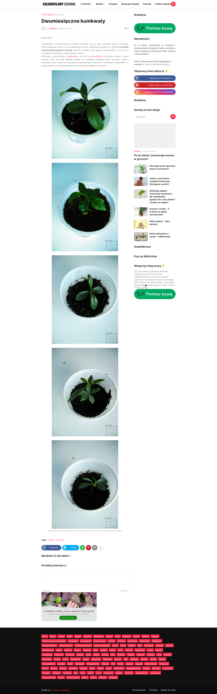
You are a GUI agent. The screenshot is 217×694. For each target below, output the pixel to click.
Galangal (160, 646)
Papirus (54, 669)
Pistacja (146, 669)
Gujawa (77, 650)
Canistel (145, 637)
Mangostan (96, 659)
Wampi (84, 678)
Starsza (124, 591)
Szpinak (119, 673)
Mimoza (118, 659)
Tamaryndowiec (141, 673)
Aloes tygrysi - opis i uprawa (159, 222)
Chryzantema (86, 641)
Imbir (120, 650)
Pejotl (92, 669)
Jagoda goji (140, 650)
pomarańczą (97, 56)
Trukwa (61, 678)
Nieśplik (105, 664)
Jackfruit (129, 650)
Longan (57, 659)
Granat (59, 650)
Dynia (123, 646)
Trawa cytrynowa (49, 678)
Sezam (90, 673)
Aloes (45, 637)
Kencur (96, 655)
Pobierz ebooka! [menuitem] (163, 4)
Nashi (70, 664)
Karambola (59, 655)
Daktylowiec (144, 641)
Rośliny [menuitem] (99, 4)
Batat (117, 637)
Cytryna (111, 641)
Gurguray (87, 650)
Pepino (100, 669)
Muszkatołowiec (49, 664)
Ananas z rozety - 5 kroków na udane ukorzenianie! (159, 211)
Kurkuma (151, 655)
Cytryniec (121, 641)
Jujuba (150, 650)
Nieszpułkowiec (93, 664)
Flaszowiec (149, 646)
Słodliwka (128, 673)
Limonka (167, 655)
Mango (85, 659)
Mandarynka (75, 659)
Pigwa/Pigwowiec (133, 669)
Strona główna (47, 14)
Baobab (109, 637)
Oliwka (120, 664)
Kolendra (121, 655)
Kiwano (105, 655)
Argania (78, 637)
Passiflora (73, 669)
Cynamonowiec (99, 641)
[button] (173, 4)
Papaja (45, 669)
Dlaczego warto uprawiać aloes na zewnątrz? (162, 167)
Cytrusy (59, 14)
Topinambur (155, 673)
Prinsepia (46, 673)
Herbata (104, 650)
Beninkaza (126, 637)
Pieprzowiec (119, 669)
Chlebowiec (73, 641)
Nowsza (46, 591)
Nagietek (61, 664)
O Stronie (153, 690)
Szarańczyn (108, 673)
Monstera (134, 659)
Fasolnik (132, 646)
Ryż (75, 673)
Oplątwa (129, 664)
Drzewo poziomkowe (83, 646)
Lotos (65, 659)
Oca (113, 664)
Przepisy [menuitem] (113, 4)
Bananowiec (98, 637)
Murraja (162, 659)
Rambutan (67, 673)
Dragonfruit (157, 641)
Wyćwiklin (113, 678)
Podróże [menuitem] (147, 4)
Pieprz (108, 669)
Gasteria (169, 646)
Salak (83, 673)
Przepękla (56, 673)
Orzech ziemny (150, 664)
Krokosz (131, 655)
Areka (70, 637)
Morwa (153, 659)
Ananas (61, 637)
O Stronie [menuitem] (85, 4)
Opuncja (139, 664)
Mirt (125, 659)
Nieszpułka (80, 664)
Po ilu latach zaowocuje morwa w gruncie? (154, 157)
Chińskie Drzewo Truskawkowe (54, 641)
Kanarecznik (47, 655)
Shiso (99, 673)
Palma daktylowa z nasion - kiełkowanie (159, 235)
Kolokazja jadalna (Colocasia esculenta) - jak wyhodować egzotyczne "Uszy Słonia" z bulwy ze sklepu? (162, 196)
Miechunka (107, 659)
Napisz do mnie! (168, 690)
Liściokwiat (47, 659)
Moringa (144, 659)
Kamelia (159, 650)
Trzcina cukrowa (73, 678)
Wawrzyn (103, 678)
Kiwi (112, 655)
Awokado (87, 637)
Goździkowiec (48, 650)
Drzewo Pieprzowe (49, 646)
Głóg (95, 650)
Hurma (112, 650)
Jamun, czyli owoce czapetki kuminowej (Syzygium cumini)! (159, 181)
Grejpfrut (68, 650)
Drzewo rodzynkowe (102, 646)
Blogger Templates (60, 690)
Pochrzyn (156, 669)
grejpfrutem (73, 56)
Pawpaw (83, 669)
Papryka (63, 669)
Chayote (155, 637)
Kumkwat (60, 540)
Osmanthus (164, 664)
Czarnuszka (132, 641)
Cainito (136, 637)
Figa (139, 646)
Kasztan (80, 655)
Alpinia (52, 637)
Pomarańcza (167, 669)
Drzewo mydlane (66, 646)
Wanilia (93, 678)
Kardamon (70, 655)
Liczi (159, 655)
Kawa (88, 655)
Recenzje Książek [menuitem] (130, 4)
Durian (115, 646)
